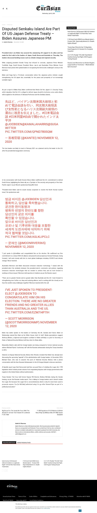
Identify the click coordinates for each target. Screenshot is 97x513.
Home (3, 24)
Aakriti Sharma (8, 42)
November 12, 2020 (19, 246)
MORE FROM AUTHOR (24, 442)
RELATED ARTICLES (9, 442)
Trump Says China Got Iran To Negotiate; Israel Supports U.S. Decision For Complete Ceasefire (80, 49)
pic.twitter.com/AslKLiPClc (27, 237)
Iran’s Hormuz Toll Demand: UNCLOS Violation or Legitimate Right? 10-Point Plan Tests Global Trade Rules (81, 33)
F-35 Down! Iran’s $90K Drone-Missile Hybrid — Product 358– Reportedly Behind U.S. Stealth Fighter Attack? (81, 41)
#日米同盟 (16, 116)
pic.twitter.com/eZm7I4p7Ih (27, 312)
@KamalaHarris (35, 124)
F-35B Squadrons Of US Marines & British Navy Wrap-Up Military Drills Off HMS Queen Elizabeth (49, 412)
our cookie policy (46, 508)
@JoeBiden (13, 124)
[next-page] (6, 470)
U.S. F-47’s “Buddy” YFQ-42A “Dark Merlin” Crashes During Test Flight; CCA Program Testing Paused (53, 462)
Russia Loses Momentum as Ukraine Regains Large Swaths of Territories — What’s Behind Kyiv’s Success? (81, 64)
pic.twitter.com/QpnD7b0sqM (28, 131)
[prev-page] (3, 470)
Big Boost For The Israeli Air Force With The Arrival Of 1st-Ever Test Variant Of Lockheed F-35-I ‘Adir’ (16, 412)
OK (80, 510)
